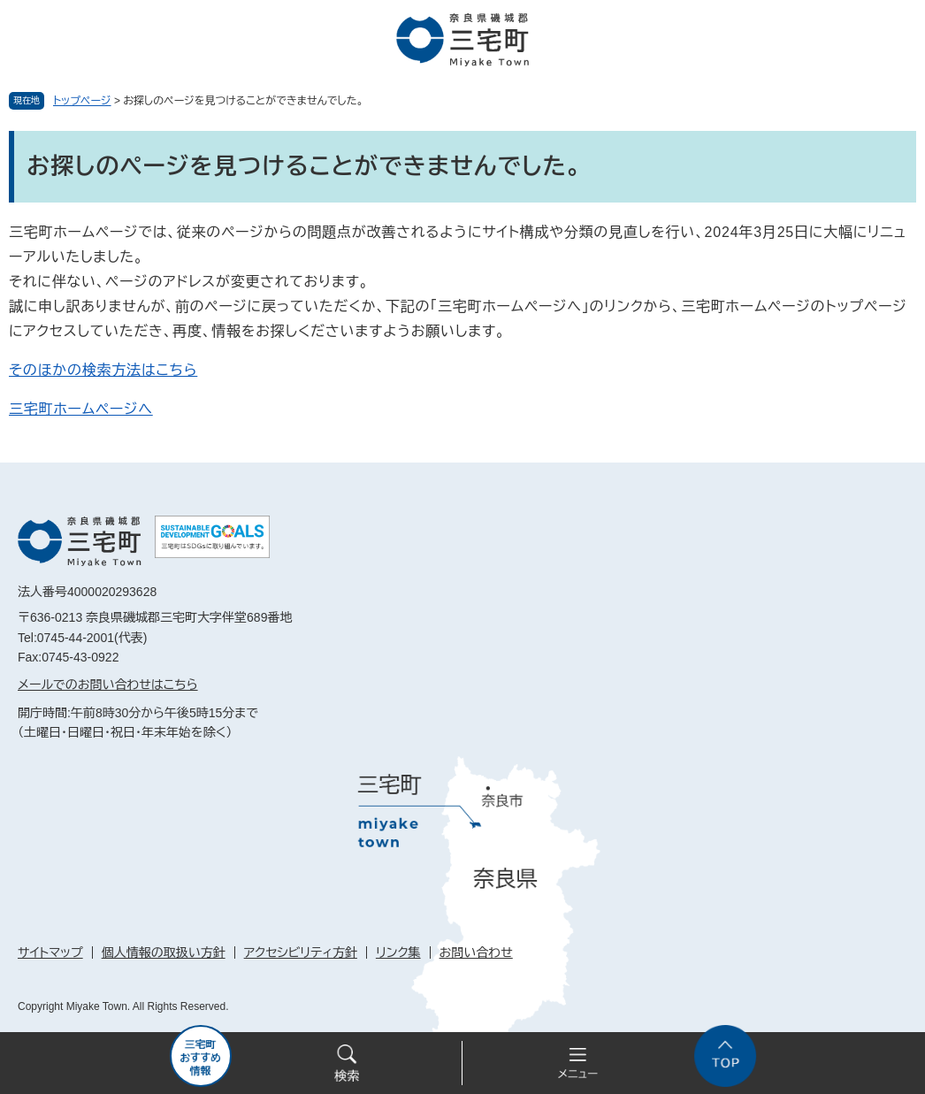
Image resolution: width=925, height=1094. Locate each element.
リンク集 (398, 952)
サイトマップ (50, 952)
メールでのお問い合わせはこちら (108, 684)
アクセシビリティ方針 (300, 952)
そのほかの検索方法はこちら (103, 370)
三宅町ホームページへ (81, 409)
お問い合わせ (476, 952)
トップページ (82, 101)
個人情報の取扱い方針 (164, 952)
